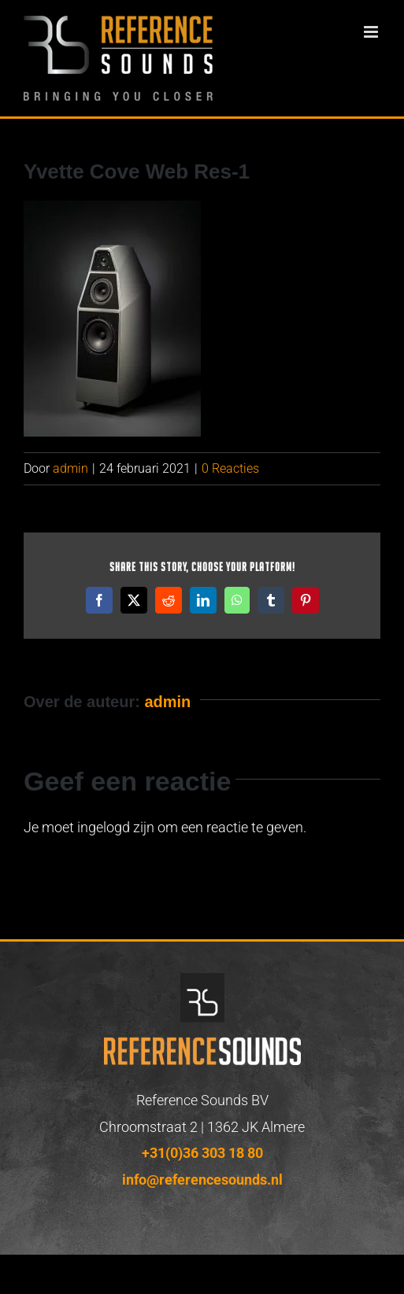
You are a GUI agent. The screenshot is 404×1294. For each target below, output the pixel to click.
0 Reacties (230, 468)
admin (70, 468)
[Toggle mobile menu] (372, 32)
